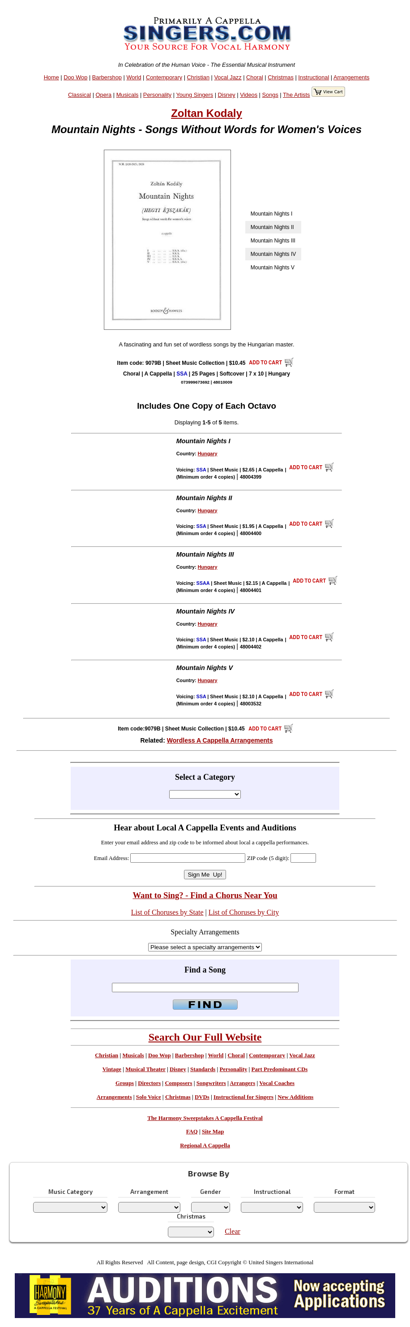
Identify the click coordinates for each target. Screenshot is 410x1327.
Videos (248, 94)
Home (51, 77)
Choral (254, 77)
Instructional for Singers (243, 1097)
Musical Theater (145, 1069)
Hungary (208, 453)
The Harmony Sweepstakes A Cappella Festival (205, 1118)
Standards (202, 1069)
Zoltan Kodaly (206, 113)
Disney (226, 94)
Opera (104, 94)
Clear (232, 1231)
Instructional (313, 77)
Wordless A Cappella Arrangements (220, 740)
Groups (124, 1083)
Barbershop (107, 77)
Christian (198, 77)
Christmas (281, 77)
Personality (157, 94)
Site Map (213, 1131)
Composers (178, 1083)
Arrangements (351, 77)
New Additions (295, 1097)
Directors (149, 1083)
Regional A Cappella (205, 1145)
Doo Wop (75, 77)
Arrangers (242, 1083)
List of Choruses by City (244, 912)
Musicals (127, 94)
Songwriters (211, 1083)
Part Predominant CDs (280, 1069)
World (133, 77)
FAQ (192, 1131)
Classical (79, 94)
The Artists (296, 94)
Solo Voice (148, 1097)
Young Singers (194, 94)
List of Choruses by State (167, 912)
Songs (270, 94)
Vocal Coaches (277, 1083)
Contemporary (164, 77)
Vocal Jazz (227, 77)
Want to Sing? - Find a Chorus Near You (204, 895)
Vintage (111, 1069)
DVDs (202, 1097)
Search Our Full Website (205, 1037)
